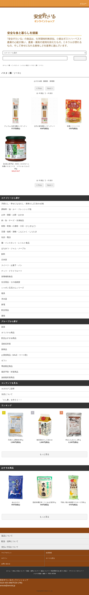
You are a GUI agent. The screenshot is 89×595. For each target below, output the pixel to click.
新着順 (52, 81)
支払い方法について (18, 571)
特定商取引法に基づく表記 (59, 571)
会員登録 (49, 552)
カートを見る (50, 558)
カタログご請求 (7, 389)
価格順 (45, 81)
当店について (7, 394)
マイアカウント (6, 552)
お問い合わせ (5, 564)
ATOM (54, 573)
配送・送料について (32, 571)
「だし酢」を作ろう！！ (11, 400)
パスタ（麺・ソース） (37, 65)
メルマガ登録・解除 (39, 573)
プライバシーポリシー (75, 571)
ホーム (5, 65)
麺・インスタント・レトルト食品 (19, 65)
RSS (49, 573)
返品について (45, 571)
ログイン (4, 558)
